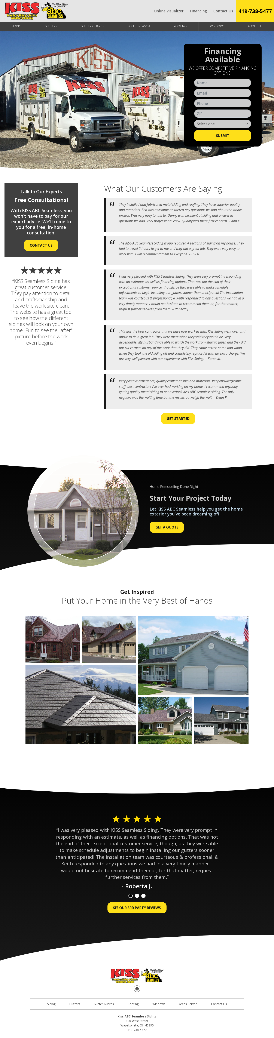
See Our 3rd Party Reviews (137, 907)
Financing (198, 10)
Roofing (180, 26)
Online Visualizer (168, 10)
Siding (16, 26)
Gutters (51, 26)
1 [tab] (130, 895)
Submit (222, 135)
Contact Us (223, 10)
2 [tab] (137, 895)
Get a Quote (166, 527)
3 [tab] (143, 895)
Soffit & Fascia (139, 26)
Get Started (178, 418)
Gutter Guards (92, 26)
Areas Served (188, 1004)
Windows (217, 26)
